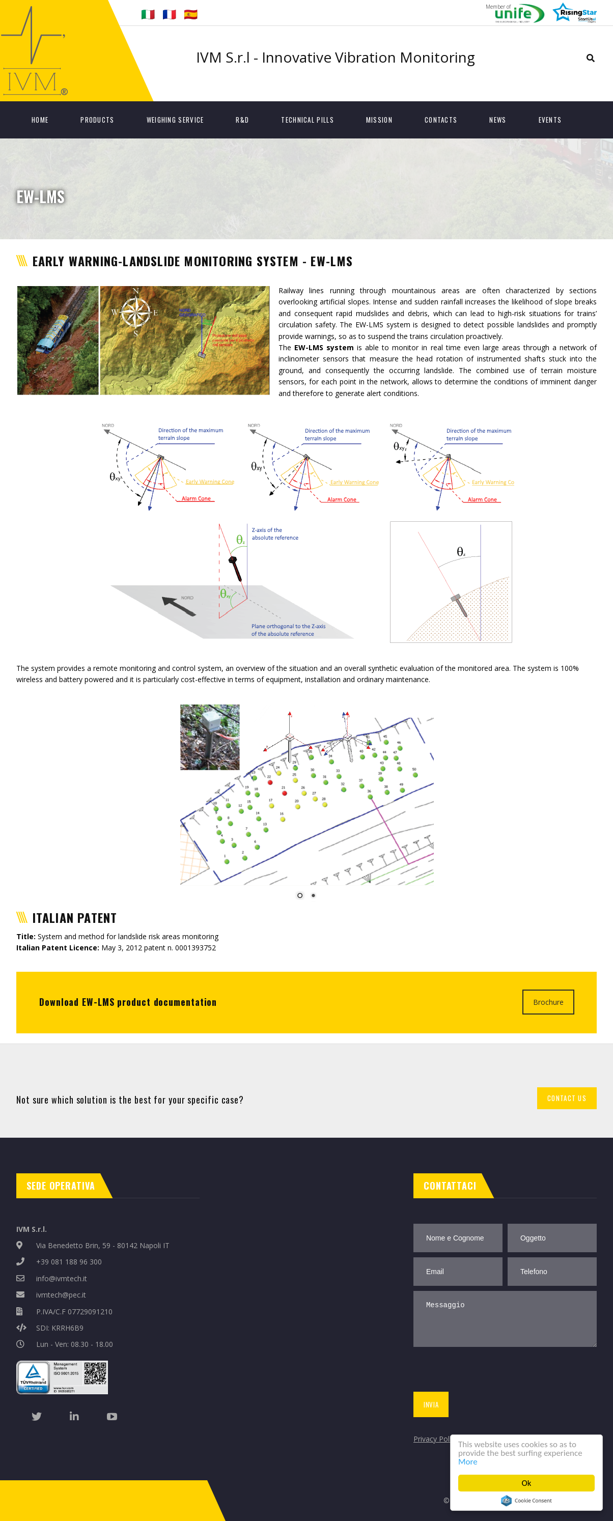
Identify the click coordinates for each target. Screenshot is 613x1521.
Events (550, 120)
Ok (527, 1483)
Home (40, 120)
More (468, 1461)
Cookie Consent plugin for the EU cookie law (526, 1500)
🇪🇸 (191, 13)
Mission (379, 120)
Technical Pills (307, 120)
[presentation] (488, 1371)
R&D (242, 120)
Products (97, 120)
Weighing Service (175, 120)
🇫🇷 (169, 13)
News (497, 120)
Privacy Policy (435, 1439)
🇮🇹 (148, 13)
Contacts (441, 120)
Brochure (548, 1002)
